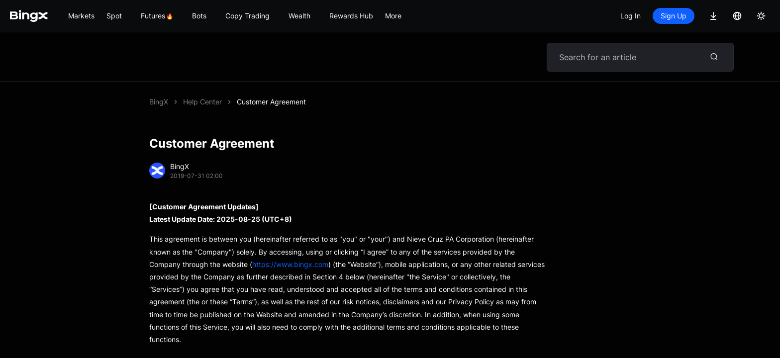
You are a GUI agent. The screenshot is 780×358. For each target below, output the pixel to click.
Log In (630, 15)
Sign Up (673, 15)
